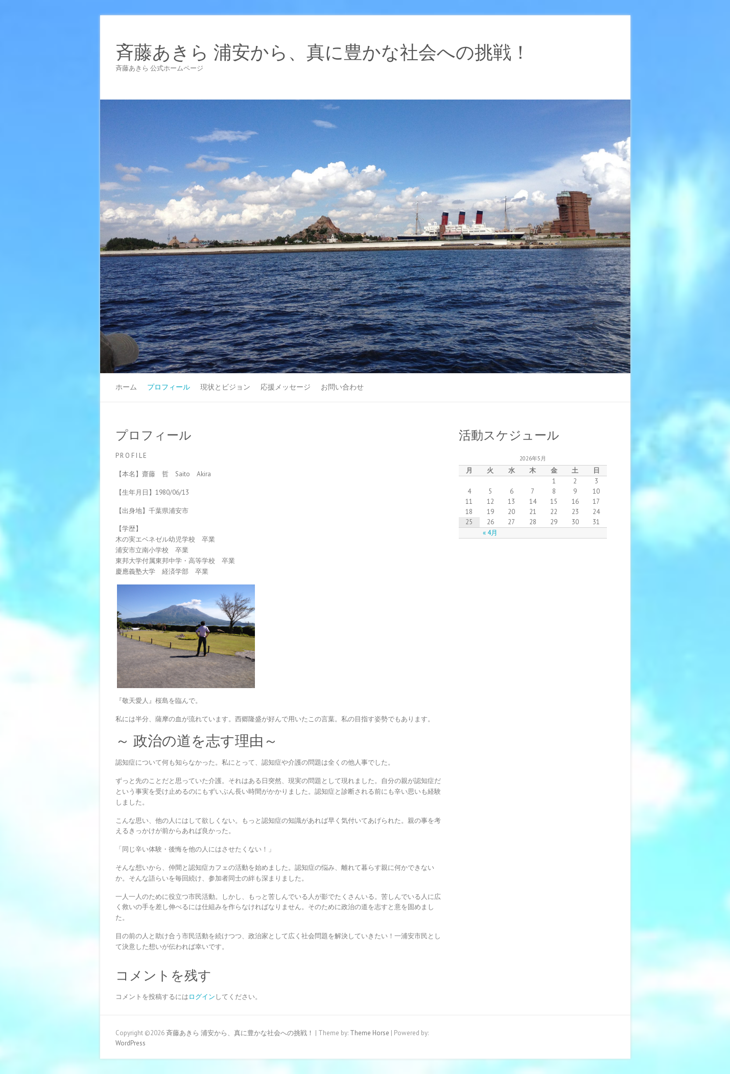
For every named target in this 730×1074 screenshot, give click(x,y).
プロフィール (168, 387)
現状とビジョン (225, 387)
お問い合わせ (342, 387)
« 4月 (490, 532)
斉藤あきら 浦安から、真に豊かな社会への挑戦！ (322, 52)
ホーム (126, 387)
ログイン (202, 996)
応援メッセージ (286, 387)
